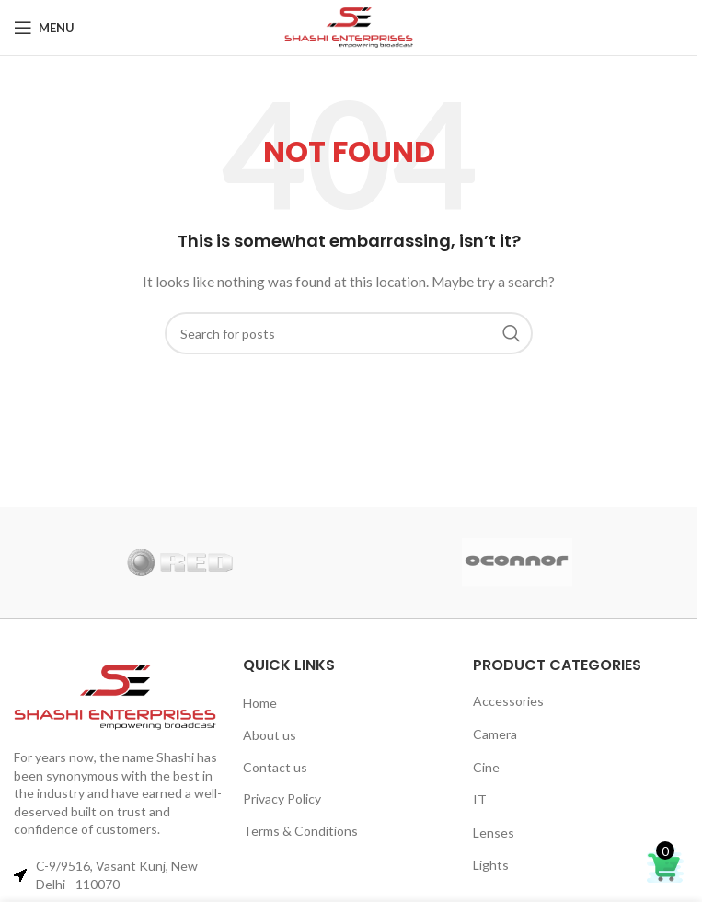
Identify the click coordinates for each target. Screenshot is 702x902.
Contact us (275, 767)
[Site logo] (348, 28)
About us (269, 735)
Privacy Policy (282, 798)
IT (480, 799)
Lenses (493, 832)
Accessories (508, 701)
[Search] (349, 333)
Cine (486, 767)
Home (260, 703)
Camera (495, 734)
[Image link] (119, 697)
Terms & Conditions (300, 830)
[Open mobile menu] (44, 27)
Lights (491, 865)
